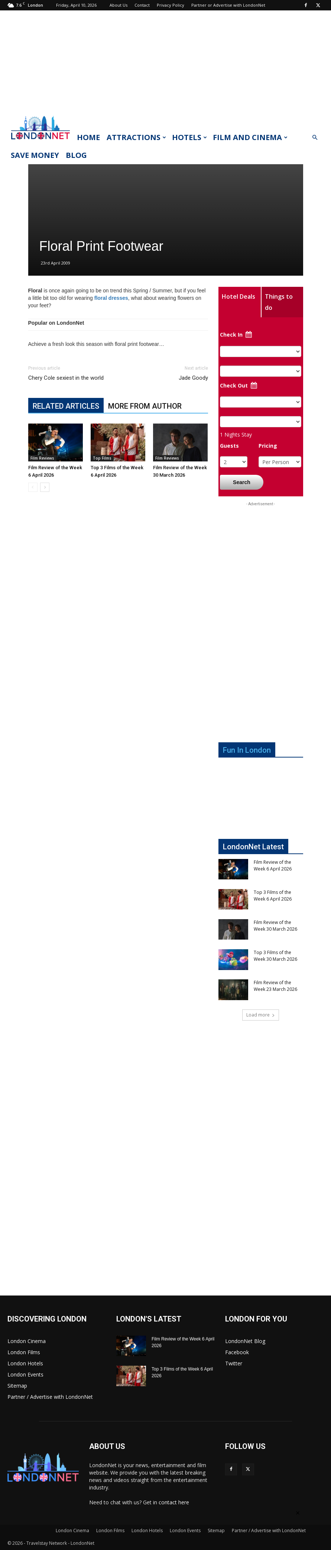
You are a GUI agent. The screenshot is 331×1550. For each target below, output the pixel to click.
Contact (142, 5)
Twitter (233, 1363)
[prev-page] (33, 487)
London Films (23, 1352)
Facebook (237, 1352)
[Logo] (40, 142)
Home (88, 137)
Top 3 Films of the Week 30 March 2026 (275, 955)
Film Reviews (42, 458)
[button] (315, 137)
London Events (25, 1374)
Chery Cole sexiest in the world (66, 377)
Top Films (102, 458)
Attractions (136, 137)
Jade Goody (193, 377)
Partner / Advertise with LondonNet (50, 1396)
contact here (174, 1502)
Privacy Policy (170, 5)
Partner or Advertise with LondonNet (228, 5)
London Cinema (26, 1341)
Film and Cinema (250, 137)
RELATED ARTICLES (66, 406)
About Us (118, 5)
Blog (76, 155)
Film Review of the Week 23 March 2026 (275, 985)
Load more (260, 1015)
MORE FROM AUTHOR (145, 406)
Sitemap (17, 1385)
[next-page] (44, 487)
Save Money (35, 155)
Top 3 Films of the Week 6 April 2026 (273, 895)
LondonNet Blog (245, 1341)
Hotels (189, 137)
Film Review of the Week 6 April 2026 (273, 865)
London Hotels (25, 1363)
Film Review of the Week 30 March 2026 (275, 925)
